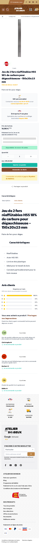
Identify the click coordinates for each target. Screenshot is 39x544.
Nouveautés (7, 517)
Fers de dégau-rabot (10, 85)
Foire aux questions (9, 478)
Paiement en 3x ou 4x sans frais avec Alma (17, 486)
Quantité (5, 152)
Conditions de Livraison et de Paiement (16, 488)
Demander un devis (19, 170)
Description (6, 201)
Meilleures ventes (9, 519)
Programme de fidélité (10, 483)
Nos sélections (8, 511)
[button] (19, 187)
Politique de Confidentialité (10, 542)
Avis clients (18, 201)
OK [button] (31, 454)
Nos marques (7, 508)
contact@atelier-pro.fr (19, 104)
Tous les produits (9, 506)
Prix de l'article (7, 126)
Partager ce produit (19, 187)
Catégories (12, 16)
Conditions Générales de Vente (11, 540)
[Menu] (3, 9)
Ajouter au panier (19, 165)
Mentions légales (27, 540)
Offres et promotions (10, 514)
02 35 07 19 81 (24, 101)
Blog (4, 480)
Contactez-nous (16, 2)
